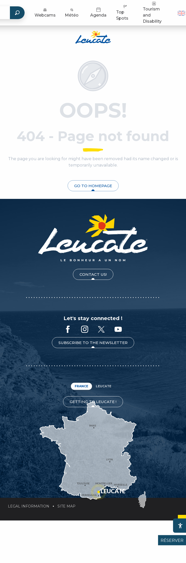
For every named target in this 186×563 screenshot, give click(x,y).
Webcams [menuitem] (45, 12)
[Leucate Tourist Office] (93, 37)
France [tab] (81, 386)
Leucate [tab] (103, 386)
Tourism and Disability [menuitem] (152, 12)
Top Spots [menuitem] (122, 12)
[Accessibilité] (180, 525)
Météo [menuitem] (72, 12)
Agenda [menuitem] (98, 12)
